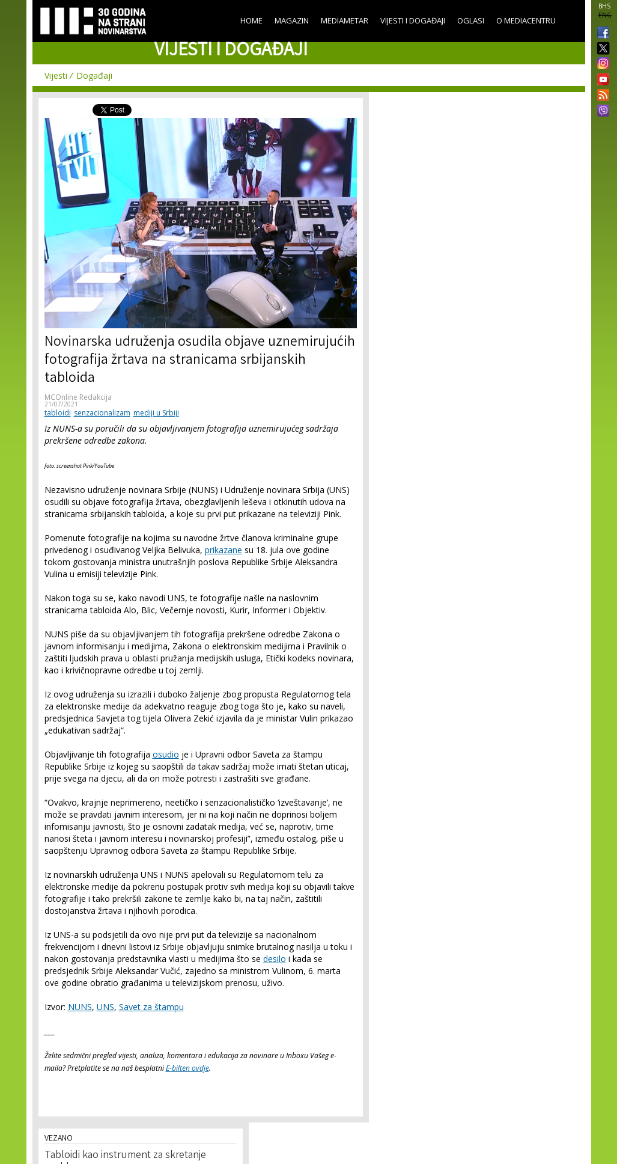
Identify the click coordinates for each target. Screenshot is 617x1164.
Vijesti (55, 75)
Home (251, 20)
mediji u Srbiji (156, 413)
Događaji (94, 75)
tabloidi (57, 413)
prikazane (223, 550)
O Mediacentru (526, 20)
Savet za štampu (151, 1006)
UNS (105, 1006)
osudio (166, 754)
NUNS (80, 1006)
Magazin (292, 20)
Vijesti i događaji (412, 20)
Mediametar (344, 20)
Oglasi (470, 20)
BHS (604, 6)
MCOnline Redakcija (78, 397)
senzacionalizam (102, 413)
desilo (274, 958)
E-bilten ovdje (187, 1068)
